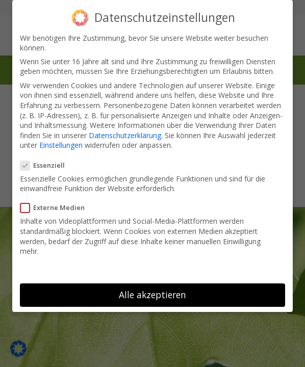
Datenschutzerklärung (125, 133)
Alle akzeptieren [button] (152, 292)
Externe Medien (55, 205)
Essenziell (45, 162)
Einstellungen (61, 143)
